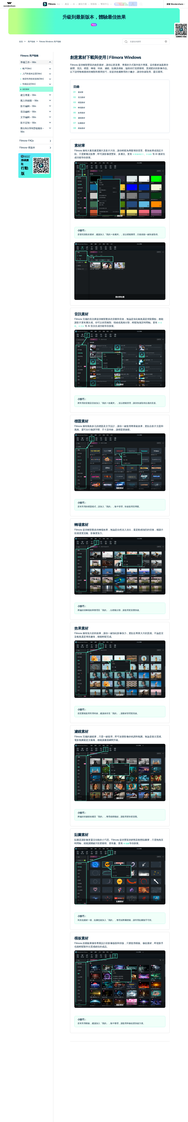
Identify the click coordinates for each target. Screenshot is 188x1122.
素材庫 (81, 92)
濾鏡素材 (82, 118)
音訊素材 (82, 97)
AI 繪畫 (153, 154)
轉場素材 (82, 107)
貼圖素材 (82, 123)
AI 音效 (82, 326)
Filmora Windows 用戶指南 (53, 41)
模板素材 (82, 128)
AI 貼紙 (127, 843)
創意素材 (26, 89)
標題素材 (82, 102)
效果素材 (82, 112)
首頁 (21, 41)
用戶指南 (33, 41)
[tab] (36, 62)
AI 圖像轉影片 (140, 154)
